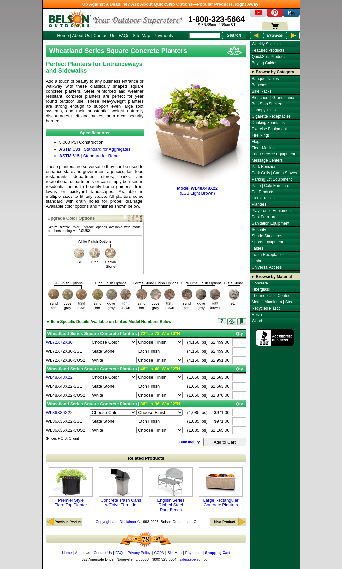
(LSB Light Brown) (197, 188)
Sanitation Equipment (270, 223)
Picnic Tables (263, 198)
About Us (81, 35)
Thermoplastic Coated (271, 295)
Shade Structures (267, 236)
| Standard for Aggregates (95, 149)
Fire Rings (261, 135)
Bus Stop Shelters (267, 104)
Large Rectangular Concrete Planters (221, 487)
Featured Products (268, 50)
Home (63, 35)
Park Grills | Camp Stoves (274, 173)
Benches (259, 85)
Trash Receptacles (268, 254)
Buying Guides (264, 63)
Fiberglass (261, 289)
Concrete (260, 283)
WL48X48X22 (59, 377)
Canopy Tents (264, 110)
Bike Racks (261, 91)
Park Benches (264, 166)
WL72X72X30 (59, 342)
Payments (163, 35)
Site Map (141, 35)
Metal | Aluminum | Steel (273, 302)
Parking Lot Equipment (272, 179)
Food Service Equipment (273, 154)
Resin (257, 314)
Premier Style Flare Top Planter (71, 487)
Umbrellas (260, 261)
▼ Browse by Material (271, 276)
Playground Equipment (272, 210)
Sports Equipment (267, 242)
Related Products (146, 458)
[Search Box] (204, 35)
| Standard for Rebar (89, 155)
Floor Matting (263, 148)
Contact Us (104, 35)
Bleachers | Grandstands (273, 97)
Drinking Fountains (268, 122)
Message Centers (267, 160)
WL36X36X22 (59, 412)
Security (259, 229)
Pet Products (263, 192)
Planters (259, 204)
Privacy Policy (139, 553)
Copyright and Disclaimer (116, 522)
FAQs (124, 35)
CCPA (159, 553)
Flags (256, 141)
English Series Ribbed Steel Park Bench (171, 489)
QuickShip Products (269, 56)
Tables (257, 248)
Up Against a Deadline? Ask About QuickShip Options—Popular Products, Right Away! (171, 4)
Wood (257, 321)
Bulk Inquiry (189, 442)
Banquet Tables (265, 78)
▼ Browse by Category (272, 72)
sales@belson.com (194, 559)
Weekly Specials (266, 44)
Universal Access (267, 267)
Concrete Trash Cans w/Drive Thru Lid (121, 487)
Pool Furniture (264, 217)
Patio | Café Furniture (270, 185)
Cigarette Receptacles (271, 116)
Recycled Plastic (266, 308)
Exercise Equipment (269, 129)
